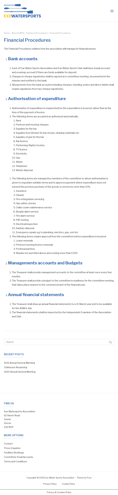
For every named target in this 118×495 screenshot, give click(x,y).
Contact (8, 443)
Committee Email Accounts (18, 457)
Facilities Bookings (14, 452)
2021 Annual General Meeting (19, 362)
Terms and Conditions (15, 461)
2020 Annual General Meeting (20, 371)
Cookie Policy (68, 484)
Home (7, 33)
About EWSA (18, 33)
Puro (89, 477)
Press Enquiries (12, 448)
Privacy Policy (50, 484)
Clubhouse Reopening (15, 367)
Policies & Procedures (37, 33)
